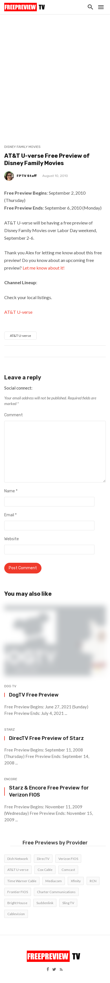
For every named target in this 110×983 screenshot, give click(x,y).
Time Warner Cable (21, 881)
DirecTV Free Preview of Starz (46, 738)
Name (10, 491)
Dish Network (17, 859)
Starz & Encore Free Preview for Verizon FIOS (49, 791)
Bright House (17, 903)
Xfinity (76, 881)
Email (10, 515)
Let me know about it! (44, 267)
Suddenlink (44, 903)
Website (11, 539)
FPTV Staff (27, 176)
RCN (93, 881)
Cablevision (16, 914)
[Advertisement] (55, 72)
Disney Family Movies (22, 147)
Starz (9, 729)
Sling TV (68, 903)
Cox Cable (45, 870)
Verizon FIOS (68, 859)
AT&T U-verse (18, 312)
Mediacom (53, 881)
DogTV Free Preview (34, 695)
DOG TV (10, 686)
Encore (10, 779)
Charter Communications (56, 892)
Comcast (68, 870)
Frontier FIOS (17, 892)
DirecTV (43, 859)
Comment (13, 415)
